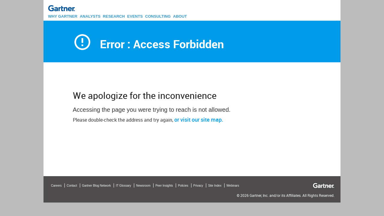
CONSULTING (158, 16)
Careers (56, 185)
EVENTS (135, 16)
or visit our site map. (198, 119)
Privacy (198, 185)
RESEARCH (114, 16)
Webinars (232, 185)
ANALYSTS (90, 16)
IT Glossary (123, 185)
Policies (183, 185)
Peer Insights (164, 185)
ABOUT (180, 16)
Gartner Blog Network (96, 185)
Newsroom (143, 185)
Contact (72, 185)
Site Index (214, 185)
